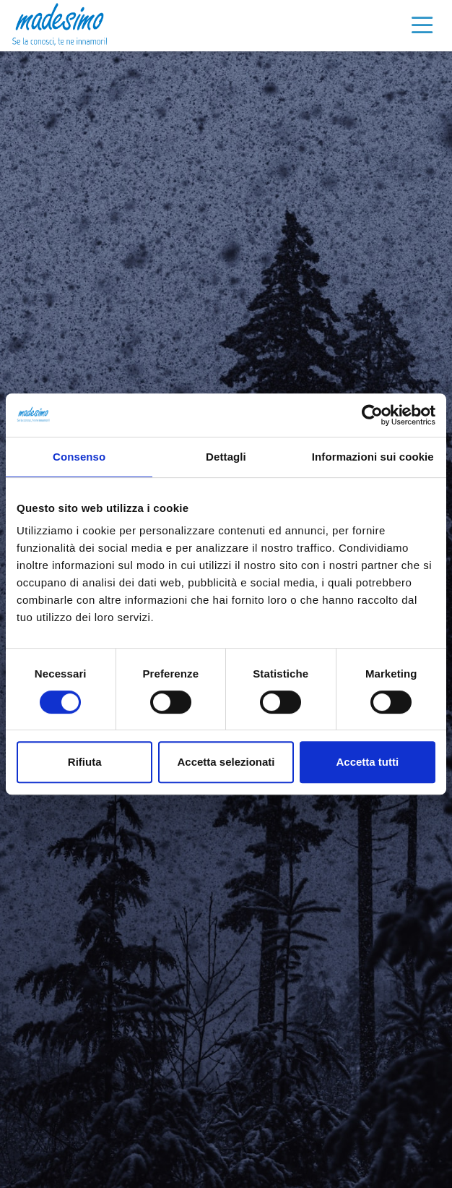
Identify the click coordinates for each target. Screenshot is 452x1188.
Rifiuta (85, 762)
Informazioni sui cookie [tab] (373, 456)
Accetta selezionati (225, 762)
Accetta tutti (367, 762)
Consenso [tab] (79, 456)
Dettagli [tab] (226, 456)
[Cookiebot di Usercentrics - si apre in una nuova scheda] (372, 415)
